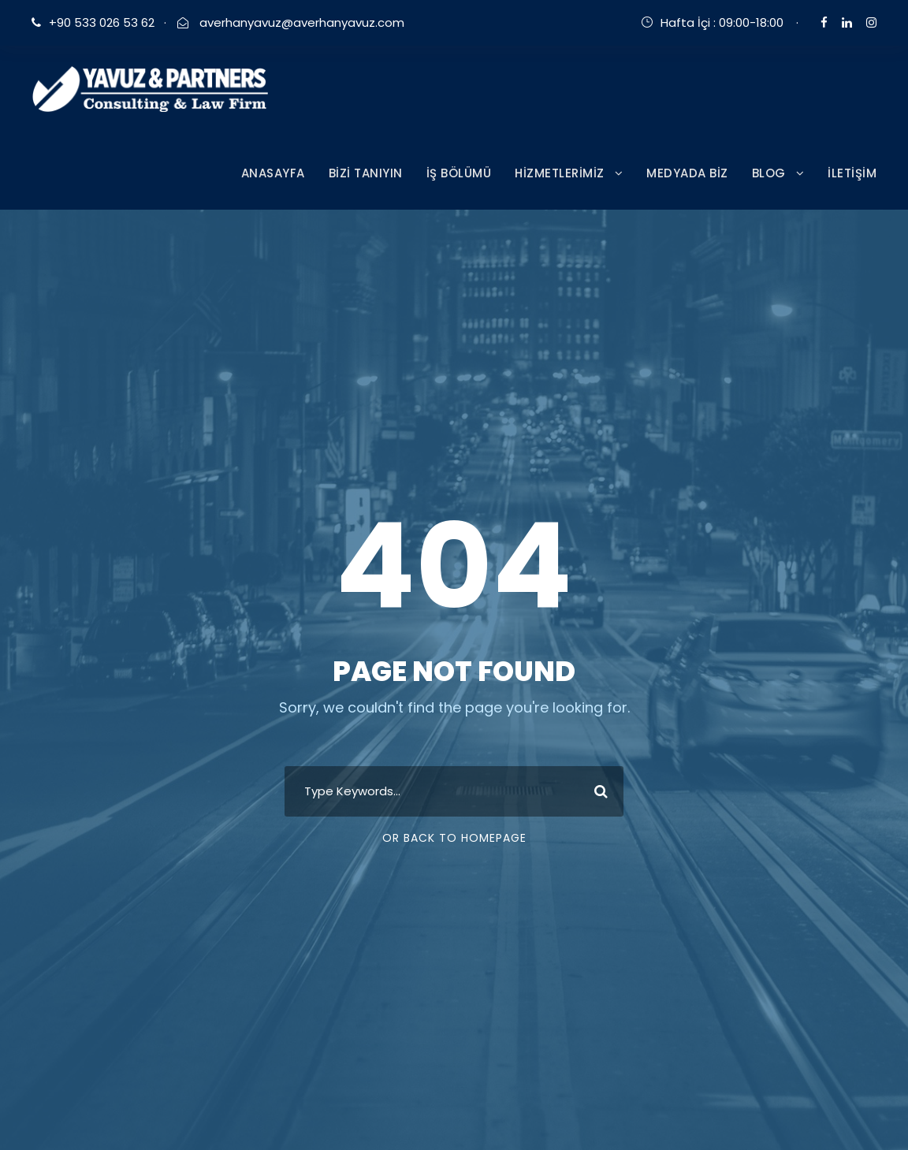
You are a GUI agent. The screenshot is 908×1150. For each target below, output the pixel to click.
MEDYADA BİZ (687, 173)
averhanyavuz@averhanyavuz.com (300, 22)
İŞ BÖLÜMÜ (459, 173)
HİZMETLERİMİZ (560, 173)
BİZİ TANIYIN (366, 173)
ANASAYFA (273, 173)
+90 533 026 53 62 (101, 22)
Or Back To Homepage (454, 838)
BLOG (769, 173)
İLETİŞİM (852, 173)
